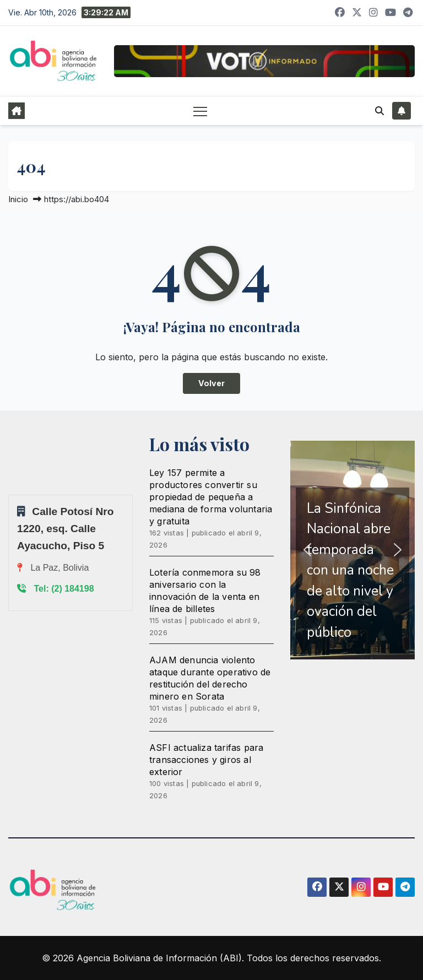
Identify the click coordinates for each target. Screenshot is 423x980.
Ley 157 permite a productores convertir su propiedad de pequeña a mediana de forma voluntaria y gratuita (210, 497)
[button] (379, 110)
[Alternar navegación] (200, 111)
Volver (211, 383)
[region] (352, 550)
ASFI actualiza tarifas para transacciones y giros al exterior (206, 759)
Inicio (18, 199)
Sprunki (10, 494)
